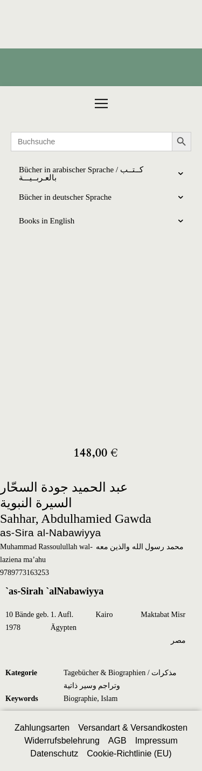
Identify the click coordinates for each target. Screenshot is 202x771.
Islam (109, 699)
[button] (101, 104)
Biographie (80, 699)
